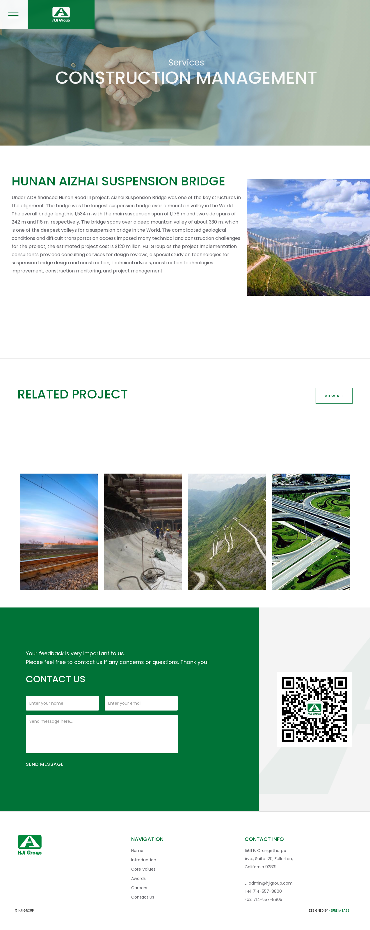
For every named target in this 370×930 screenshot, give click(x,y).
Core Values (143, 869)
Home (137, 850)
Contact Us (142, 897)
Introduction (143, 860)
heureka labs (338, 910)
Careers (139, 888)
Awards (138, 878)
